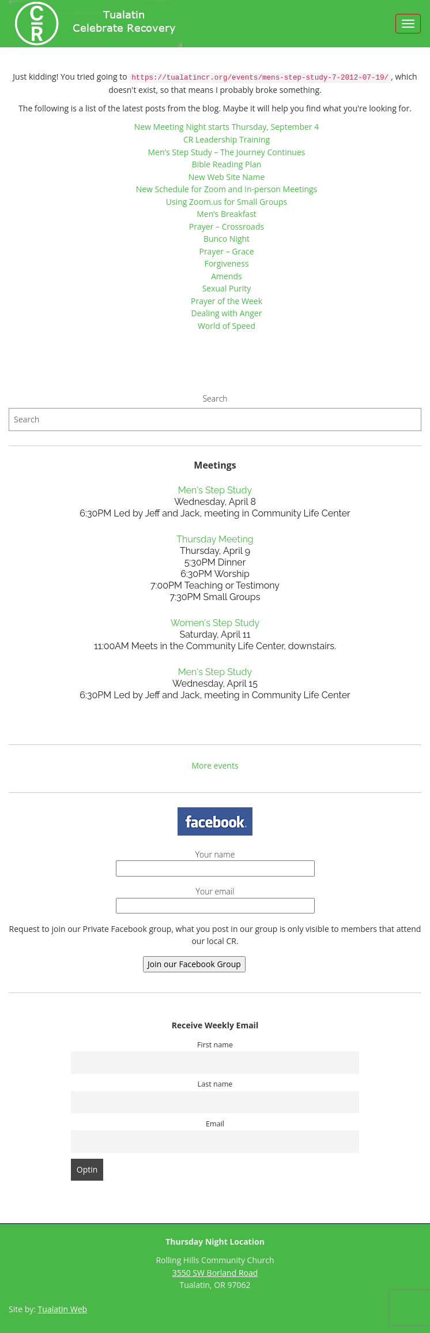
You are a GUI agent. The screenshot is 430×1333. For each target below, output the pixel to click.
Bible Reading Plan (227, 164)
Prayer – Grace (226, 251)
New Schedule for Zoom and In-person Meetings (227, 189)
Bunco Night (226, 238)
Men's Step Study (215, 490)
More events (214, 765)
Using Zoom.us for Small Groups (226, 201)
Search (214, 398)
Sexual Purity (226, 288)
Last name (215, 1084)
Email (215, 1124)
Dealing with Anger (226, 313)
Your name (215, 861)
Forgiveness (226, 263)
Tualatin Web (63, 1309)
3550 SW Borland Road (215, 1272)
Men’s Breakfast (227, 213)
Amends (226, 276)
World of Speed (226, 325)
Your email (215, 898)
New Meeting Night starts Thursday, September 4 (226, 126)
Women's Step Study (215, 622)
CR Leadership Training (226, 139)
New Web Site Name (226, 176)
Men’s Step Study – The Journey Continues (226, 152)
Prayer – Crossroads (226, 226)
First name (215, 1045)
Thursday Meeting (214, 539)
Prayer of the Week (226, 300)
